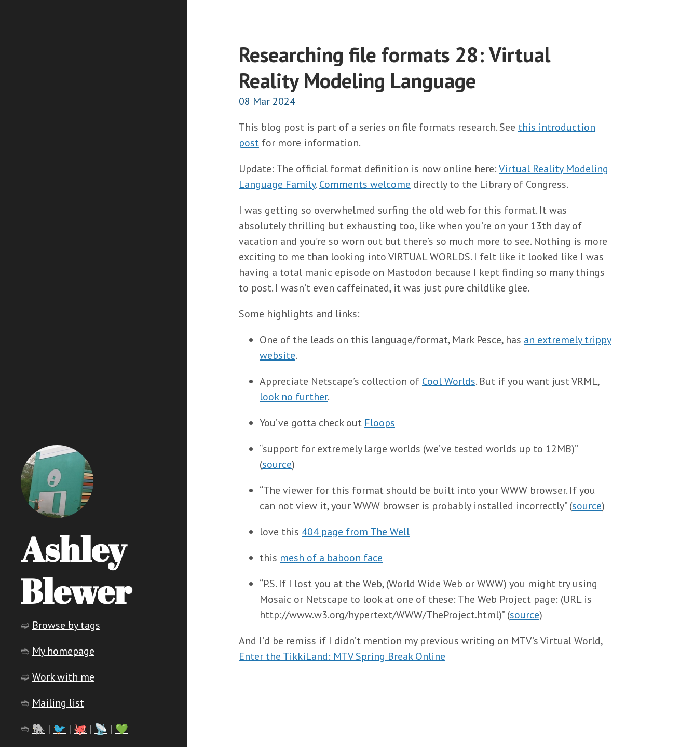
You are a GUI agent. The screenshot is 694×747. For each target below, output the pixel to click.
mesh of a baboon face (331, 557)
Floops (379, 423)
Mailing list (58, 703)
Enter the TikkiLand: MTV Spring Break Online (342, 656)
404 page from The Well (356, 531)
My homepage (63, 651)
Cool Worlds (448, 381)
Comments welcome (365, 184)
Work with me (63, 677)
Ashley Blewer (76, 570)
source (277, 464)
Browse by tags (66, 625)
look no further (294, 397)
